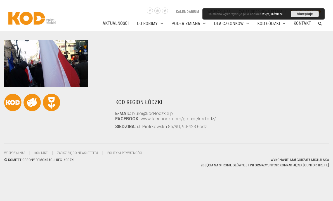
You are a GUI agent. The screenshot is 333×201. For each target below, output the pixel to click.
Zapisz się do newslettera (77, 153)
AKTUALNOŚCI (116, 23)
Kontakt (302, 23)
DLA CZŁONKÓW (229, 23)
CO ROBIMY (147, 23)
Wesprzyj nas (14, 153)
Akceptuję (305, 14)
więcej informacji (273, 14)
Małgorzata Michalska (309, 160)
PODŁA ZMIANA (185, 23)
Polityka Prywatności (124, 153)
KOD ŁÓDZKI (268, 23)
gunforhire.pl (316, 165)
